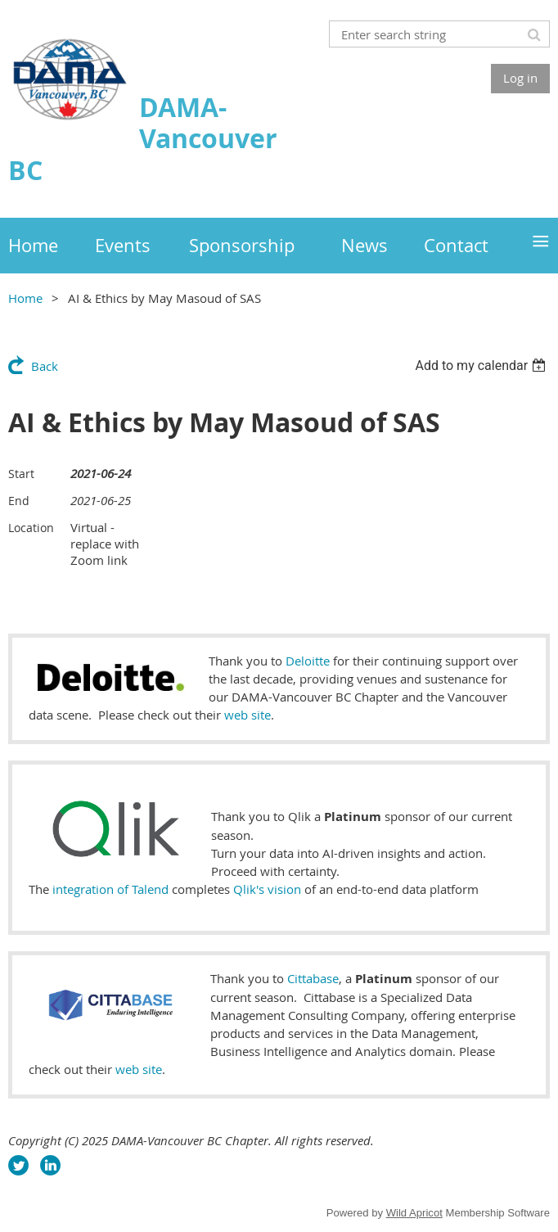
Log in (520, 78)
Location (31, 527)
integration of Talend (110, 889)
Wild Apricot (414, 1213)
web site (247, 714)
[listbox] (482, 365)
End (18, 500)
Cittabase (313, 978)
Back (44, 366)
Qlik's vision (267, 889)
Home (25, 298)
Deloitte (308, 660)
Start (21, 473)
